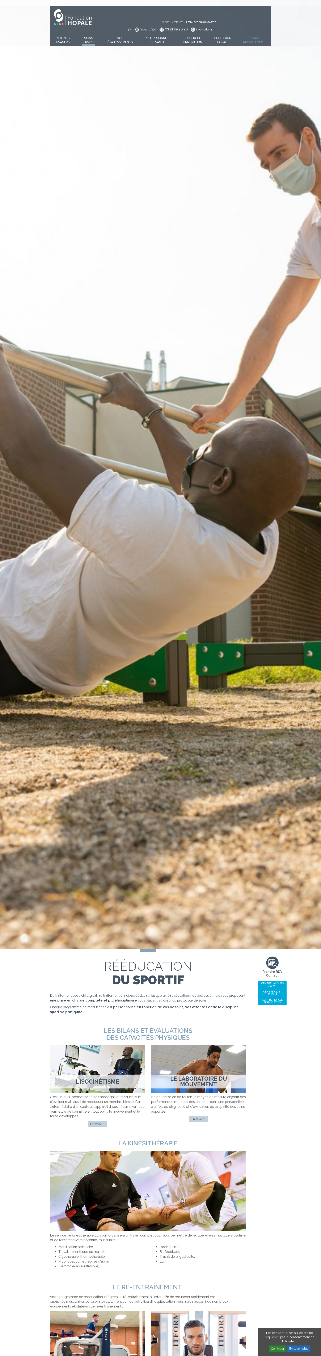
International (260, 10)
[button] (63, 33)
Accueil (221, 3)
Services (234, 3)
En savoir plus (298, 1348)
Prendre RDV (203, 10)
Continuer (277, 1348)
